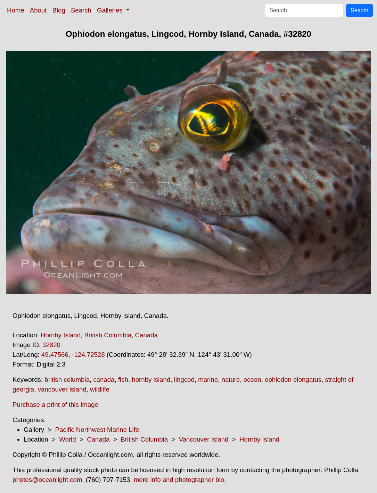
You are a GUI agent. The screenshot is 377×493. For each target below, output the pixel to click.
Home (15, 10)
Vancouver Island (204, 439)
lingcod (184, 379)
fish (123, 379)
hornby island (151, 379)
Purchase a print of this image (55, 404)
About (38, 10)
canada (103, 379)
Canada (146, 335)
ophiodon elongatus (293, 379)
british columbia (67, 379)
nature (231, 379)
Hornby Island (61, 335)
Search (81, 10)
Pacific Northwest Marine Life (97, 429)
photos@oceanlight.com (47, 479)
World (67, 439)
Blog (58, 10)
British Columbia (107, 335)
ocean (252, 379)
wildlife (99, 389)
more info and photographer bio (179, 479)
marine (208, 379)
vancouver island (62, 389)
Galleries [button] (110, 10)
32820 (51, 344)
